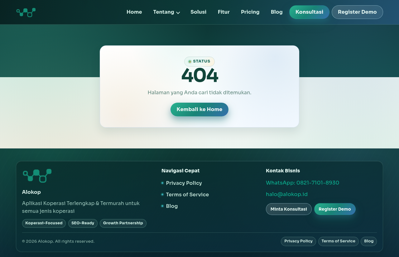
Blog (277, 12)
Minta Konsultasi (289, 209)
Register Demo (357, 12)
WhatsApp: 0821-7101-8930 (302, 183)
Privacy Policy (184, 183)
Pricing (250, 12)
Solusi (198, 12)
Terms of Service (187, 194)
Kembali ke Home (200, 109)
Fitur (224, 12)
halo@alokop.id (287, 194)
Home (134, 12)
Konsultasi (310, 12)
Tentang (163, 12)
